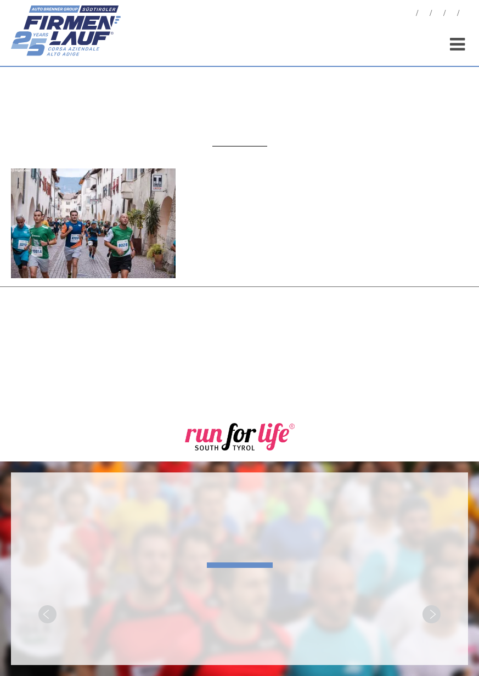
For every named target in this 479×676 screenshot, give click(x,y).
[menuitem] (465, 14)
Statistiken (438, 14)
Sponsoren (451, 14)
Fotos (424, 14)
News (410, 14)
